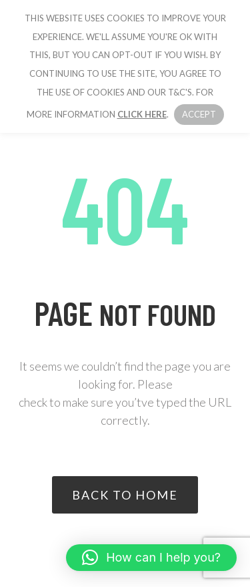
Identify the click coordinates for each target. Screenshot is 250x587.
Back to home (125, 494)
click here (142, 114)
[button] (151, 557)
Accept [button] (199, 114)
